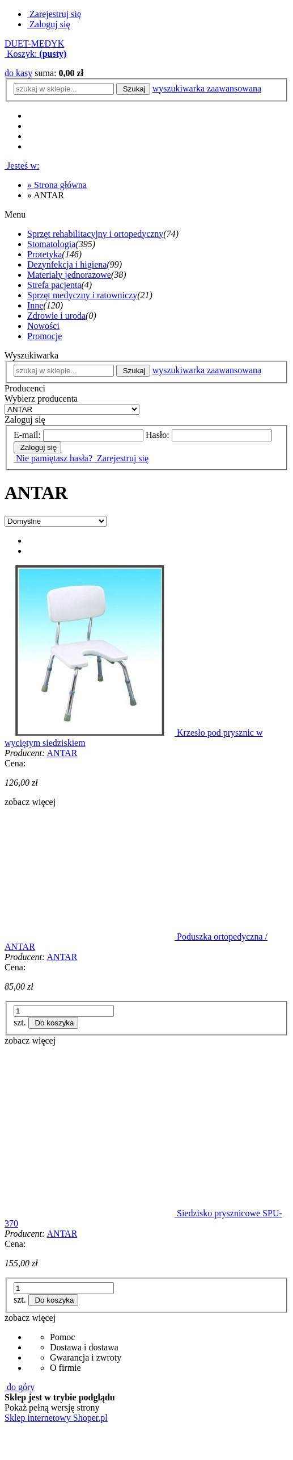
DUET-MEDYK (34, 43)
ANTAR (62, 753)
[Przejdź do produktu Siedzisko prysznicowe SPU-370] (91, 1213)
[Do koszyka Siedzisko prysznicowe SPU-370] (53, 1300)
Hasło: (157, 435)
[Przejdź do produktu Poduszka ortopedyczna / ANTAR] (91, 936)
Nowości (43, 326)
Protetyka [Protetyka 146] (44, 254)
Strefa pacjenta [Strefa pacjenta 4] (54, 285)
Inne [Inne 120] (35, 305)
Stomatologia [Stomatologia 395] (51, 244)
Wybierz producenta (41, 398)
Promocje (44, 336)
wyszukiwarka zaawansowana (206, 88)
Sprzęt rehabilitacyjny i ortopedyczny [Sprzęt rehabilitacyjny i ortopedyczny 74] (95, 234)
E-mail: (27, 435)
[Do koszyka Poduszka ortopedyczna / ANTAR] (53, 1023)
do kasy (18, 73)
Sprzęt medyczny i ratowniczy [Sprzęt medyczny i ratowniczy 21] (82, 295)
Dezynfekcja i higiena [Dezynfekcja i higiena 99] (67, 264)
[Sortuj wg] (56, 521)
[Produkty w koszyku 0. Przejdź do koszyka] (35, 54)
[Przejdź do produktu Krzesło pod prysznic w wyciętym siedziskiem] (91, 732)
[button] (30, 802)
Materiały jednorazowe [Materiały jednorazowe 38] (69, 275)
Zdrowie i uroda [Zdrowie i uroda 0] (56, 315)
